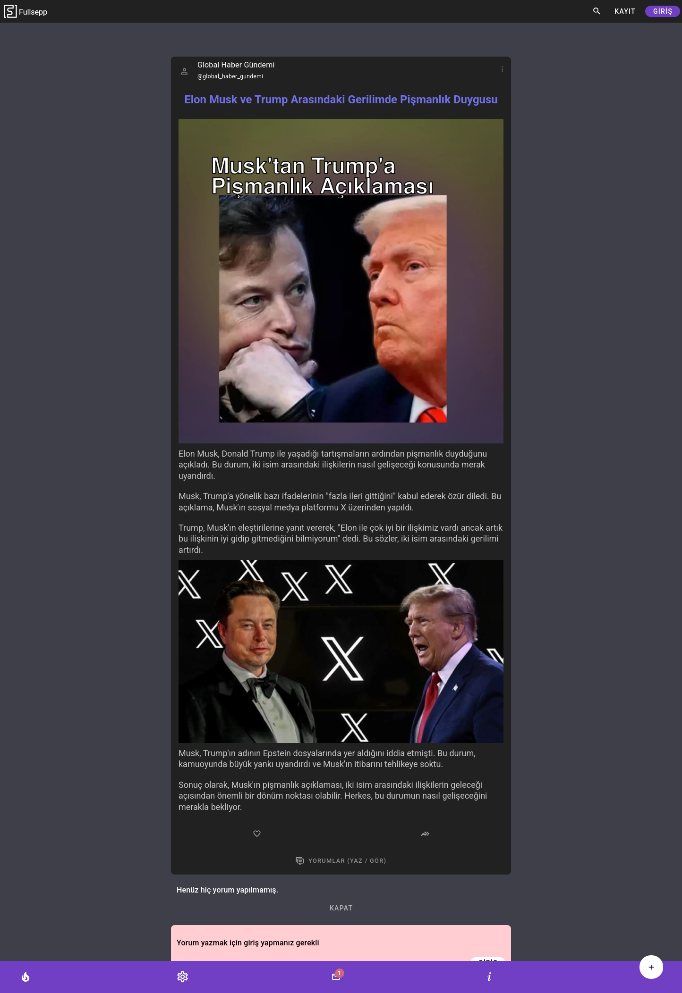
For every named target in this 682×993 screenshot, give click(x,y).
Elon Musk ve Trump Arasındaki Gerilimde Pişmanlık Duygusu (341, 99)
